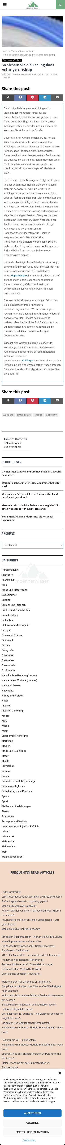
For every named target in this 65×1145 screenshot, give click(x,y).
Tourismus (8, 816)
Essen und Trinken (12, 635)
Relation (6, 771)
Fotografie (8, 650)
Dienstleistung (10, 615)
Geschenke (8, 660)
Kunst (5, 730)
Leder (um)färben (11, 892)
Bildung (6, 600)
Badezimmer (9, 595)
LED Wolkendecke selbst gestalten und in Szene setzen (32, 896)
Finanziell (7, 640)
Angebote (7, 574)
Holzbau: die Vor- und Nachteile (19, 1040)
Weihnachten (9, 846)
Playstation (8, 766)
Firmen (6, 645)
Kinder (5, 715)
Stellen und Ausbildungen (16, 806)
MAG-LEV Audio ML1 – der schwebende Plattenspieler (31, 955)
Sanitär (6, 776)
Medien (6, 746)
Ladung (38, 415)
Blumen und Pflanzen (14, 605)
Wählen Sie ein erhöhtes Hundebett (21, 929)
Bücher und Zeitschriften (16, 610)
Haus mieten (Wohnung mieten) (19, 680)
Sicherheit (51, 415)
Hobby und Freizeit (12, 695)
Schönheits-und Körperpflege (19, 781)
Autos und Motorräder (14, 590)
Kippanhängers (19, 275)
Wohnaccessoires (12, 856)
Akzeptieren (32, 1113)
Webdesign (8, 841)
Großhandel (8, 670)
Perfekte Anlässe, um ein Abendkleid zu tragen (27, 964)
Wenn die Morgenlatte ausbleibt (19, 906)
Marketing (7, 741)
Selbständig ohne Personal (17, 791)
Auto (4, 585)
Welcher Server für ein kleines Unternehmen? (26, 981)
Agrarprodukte (10, 569)
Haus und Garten (11, 685)
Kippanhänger (24, 415)
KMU (4, 720)
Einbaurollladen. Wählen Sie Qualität (21, 969)
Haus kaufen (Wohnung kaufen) (19, 675)
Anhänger (27, 360)
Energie (6, 630)
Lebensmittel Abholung (15, 735)
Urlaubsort (8, 836)
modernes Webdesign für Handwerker (22, 959)
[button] (60, 1073)
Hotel (5, 700)
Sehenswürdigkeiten (13, 786)
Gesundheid (9, 665)
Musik (5, 761)
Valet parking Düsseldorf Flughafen (21, 973)
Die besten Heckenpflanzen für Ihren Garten (26, 1023)
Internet (6, 705)
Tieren (5, 811)
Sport (5, 801)
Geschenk (7, 655)
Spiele (5, 796)
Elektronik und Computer (16, 625)
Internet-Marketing (12, 710)
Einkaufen (7, 620)
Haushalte (7, 690)
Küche (5, 725)
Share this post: (13, 443)
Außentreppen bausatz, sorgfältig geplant (25, 901)
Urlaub (5, 831)
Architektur (8, 580)
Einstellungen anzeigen (32, 1132)
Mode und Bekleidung (14, 751)
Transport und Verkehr (12, 60)
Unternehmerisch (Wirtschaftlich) (21, 826)
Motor (5, 756)
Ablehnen (32, 1122)
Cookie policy (29, 1140)
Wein (4, 851)
